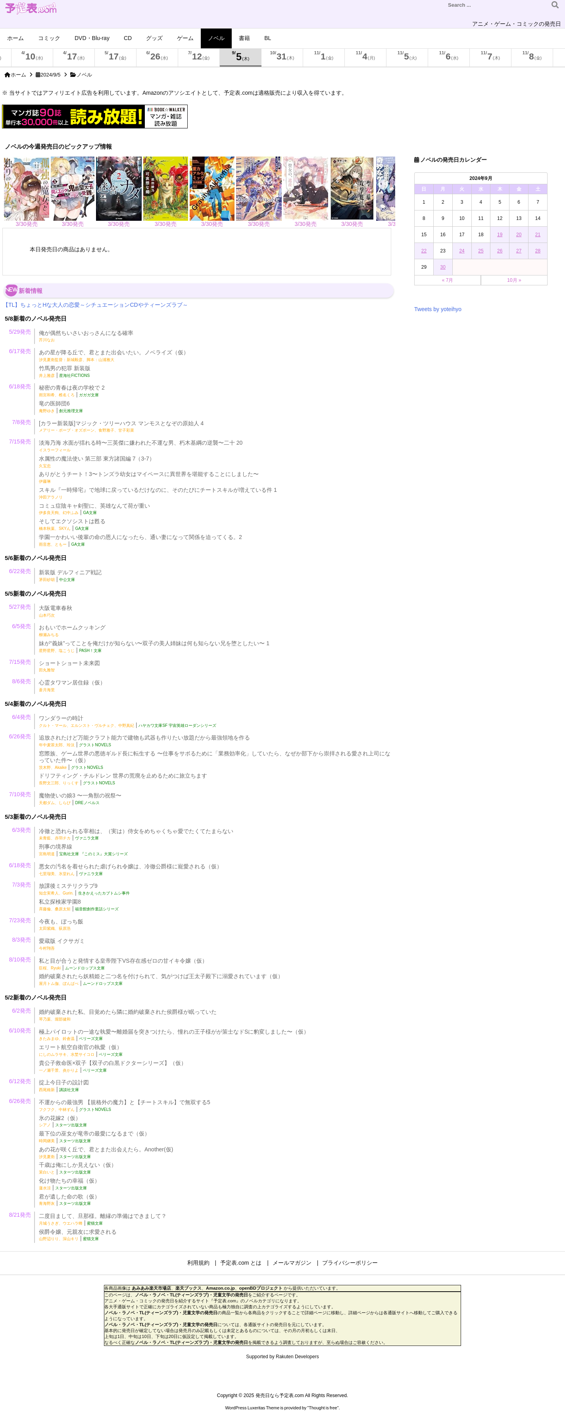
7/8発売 (21, 422)
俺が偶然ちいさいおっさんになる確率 (86, 336)
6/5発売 (21, 626)
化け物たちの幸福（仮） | (69, 1184)
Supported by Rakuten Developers (282, 1356)
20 (518, 234)
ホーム (18, 75)
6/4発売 (21, 717)
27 (518, 251)
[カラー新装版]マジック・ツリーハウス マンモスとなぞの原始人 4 (121, 426)
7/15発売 (20, 441)
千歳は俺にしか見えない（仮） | (78, 1168)
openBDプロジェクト (260, 1288)
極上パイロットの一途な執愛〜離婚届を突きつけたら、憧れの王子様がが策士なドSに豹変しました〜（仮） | (174, 1035)
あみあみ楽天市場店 (151, 1288)
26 (499, 251)
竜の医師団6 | (61, 406)
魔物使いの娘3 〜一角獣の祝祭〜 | (80, 798)
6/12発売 (20, 1081)
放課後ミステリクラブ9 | (84, 889)
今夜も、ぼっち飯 (61, 924)
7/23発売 (20, 920)
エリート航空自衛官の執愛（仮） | (81, 1050)
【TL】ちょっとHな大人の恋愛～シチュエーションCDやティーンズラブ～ (95, 305)
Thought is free (323, 1407)
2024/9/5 (50, 75)
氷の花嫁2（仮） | (63, 1121)
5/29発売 (20, 332)
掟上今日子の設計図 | (64, 1085)
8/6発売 (21, 681)
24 (461, 251)
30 (443, 267)
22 (424, 251)
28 (537, 251)
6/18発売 (20, 386)
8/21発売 (20, 1215)
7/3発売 (21, 884)
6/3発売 (21, 830)
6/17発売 (20, 351)
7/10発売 (20, 794)
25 (480, 251)
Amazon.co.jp (220, 1288)
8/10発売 (20, 959)
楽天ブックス (188, 1288)
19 (499, 234)
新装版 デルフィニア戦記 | (70, 575)
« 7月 (448, 280)
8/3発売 (21, 940)
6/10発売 (20, 1030)
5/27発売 (20, 607)
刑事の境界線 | (83, 849)
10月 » (514, 280)
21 (537, 234)
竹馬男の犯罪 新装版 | (64, 371)
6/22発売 (20, 571)
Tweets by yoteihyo (437, 309)
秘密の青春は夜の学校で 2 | (72, 391)
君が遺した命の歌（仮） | (69, 1199)
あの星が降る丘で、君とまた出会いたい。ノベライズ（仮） (114, 355)
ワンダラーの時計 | (127, 721)
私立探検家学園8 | (79, 905)
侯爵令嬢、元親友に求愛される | (78, 1235)
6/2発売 (21, 1010)
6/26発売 (20, 736)
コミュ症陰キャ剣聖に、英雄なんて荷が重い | (94, 509)
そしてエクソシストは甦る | (72, 524)
